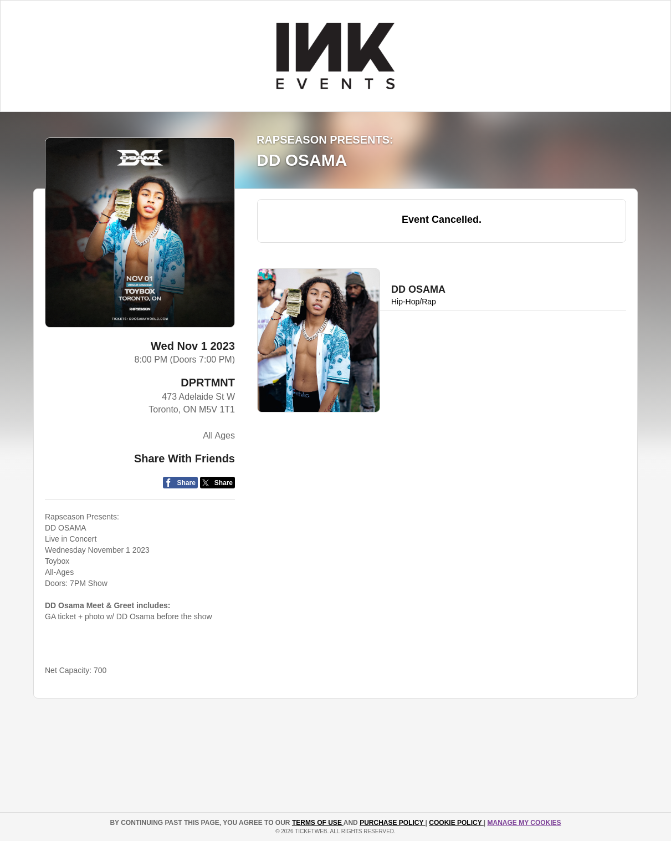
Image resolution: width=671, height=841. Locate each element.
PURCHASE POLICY (392, 823)
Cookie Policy (456, 823)
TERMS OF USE (318, 823)
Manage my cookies (524, 823)
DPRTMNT (208, 382)
